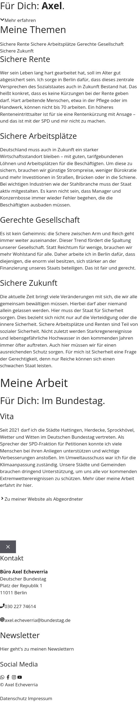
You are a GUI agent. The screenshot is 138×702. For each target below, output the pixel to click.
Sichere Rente (14, 44)
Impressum (40, 698)
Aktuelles (72, 512)
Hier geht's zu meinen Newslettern (37, 649)
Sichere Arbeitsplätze (53, 44)
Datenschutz (13, 698)
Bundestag (111, 512)
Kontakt (65, 530)
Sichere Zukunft (17, 51)
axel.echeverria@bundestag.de (38, 620)
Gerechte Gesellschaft (100, 44)
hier (27, 485)
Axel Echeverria (34, 512)
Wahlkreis (28, 530)
